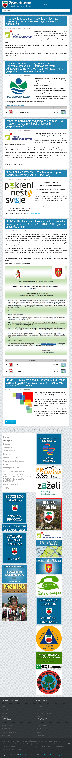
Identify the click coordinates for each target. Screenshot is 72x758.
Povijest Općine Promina (43, 713)
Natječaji (4, 713)
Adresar (38, 732)
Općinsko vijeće (6, 729)
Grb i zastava (6, 735)
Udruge (38, 716)
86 (54, 430)
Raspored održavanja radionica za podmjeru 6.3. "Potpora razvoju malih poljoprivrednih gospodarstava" (34, 123)
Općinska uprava (7, 725)
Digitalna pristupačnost (57, 755)
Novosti (4, 706)
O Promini (39, 706)
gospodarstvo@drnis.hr (48, 256)
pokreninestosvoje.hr (33, 213)
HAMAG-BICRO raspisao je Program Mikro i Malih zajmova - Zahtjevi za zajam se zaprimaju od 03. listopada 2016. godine (35, 382)
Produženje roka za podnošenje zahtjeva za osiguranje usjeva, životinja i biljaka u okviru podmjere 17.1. (32, 21)
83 (42, 430)
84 (46, 430)
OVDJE (7, 161)
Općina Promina (41, 725)
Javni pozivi (5, 716)
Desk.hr (46, 755)
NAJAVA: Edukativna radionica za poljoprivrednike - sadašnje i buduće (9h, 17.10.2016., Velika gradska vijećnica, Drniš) (36, 224)
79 (26, 430)
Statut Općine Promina (9, 732)
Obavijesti (27, 28)
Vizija (37, 710)
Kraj (61, 430)
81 (34, 430)
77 (18, 430)
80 (30, 430)
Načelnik (38, 729)
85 (50, 430)
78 (22, 430)
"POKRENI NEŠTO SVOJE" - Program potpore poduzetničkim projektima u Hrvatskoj (34, 174)
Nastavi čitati (10, 422)
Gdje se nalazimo (41, 735)
